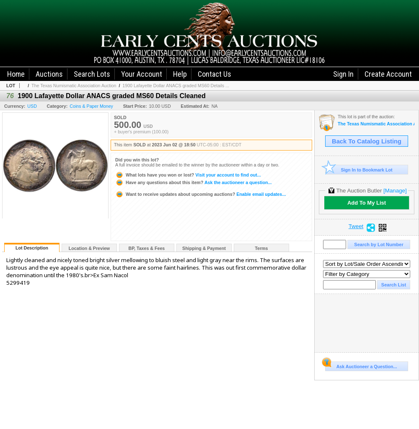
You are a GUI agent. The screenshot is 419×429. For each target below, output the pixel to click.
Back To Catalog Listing (366, 141)
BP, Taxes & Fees (147, 248)
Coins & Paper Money (91, 106)
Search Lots (92, 74)
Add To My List (366, 203)
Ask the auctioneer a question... (193, 182)
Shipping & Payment (204, 248)
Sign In (343, 74)
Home (16, 74)
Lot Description (32, 247)
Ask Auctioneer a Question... (361, 365)
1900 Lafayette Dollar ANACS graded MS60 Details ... (175, 85)
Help (180, 74)
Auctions (49, 74)
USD (32, 106)
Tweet (356, 226)
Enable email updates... (200, 194)
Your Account (141, 74)
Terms (261, 248)
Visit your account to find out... (188, 174)
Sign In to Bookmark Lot (359, 169)
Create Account (388, 74)
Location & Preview (89, 248)
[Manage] (395, 190)
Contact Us (214, 74)
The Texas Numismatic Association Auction (73, 85)
